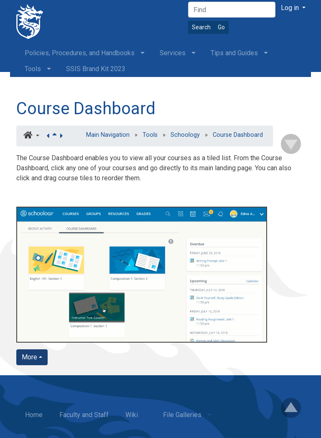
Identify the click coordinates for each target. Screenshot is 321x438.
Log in (291, 8)
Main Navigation (108, 134)
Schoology (185, 134)
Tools (150, 134)
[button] (31, 136)
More (29, 357)
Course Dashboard (85, 108)
